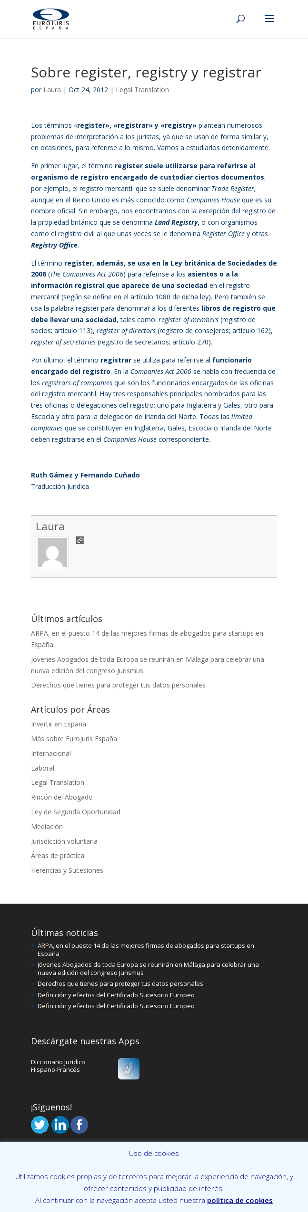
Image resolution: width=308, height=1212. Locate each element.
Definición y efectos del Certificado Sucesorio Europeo (116, 995)
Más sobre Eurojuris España (74, 738)
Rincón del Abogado (62, 797)
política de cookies (240, 1200)
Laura (52, 89)
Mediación (47, 826)
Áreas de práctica (57, 855)
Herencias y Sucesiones (67, 870)
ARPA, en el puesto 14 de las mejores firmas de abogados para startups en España (146, 949)
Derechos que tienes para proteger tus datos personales (118, 684)
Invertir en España (58, 723)
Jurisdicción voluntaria (64, 841)
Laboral (42, 768)
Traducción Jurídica (60, 486)
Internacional (51, 753)
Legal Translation (142, 89)
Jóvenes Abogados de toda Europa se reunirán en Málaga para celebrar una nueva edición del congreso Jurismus (148, 968)
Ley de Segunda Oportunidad (75, 811)
